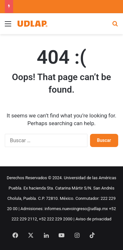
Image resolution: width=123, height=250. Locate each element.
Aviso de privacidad (93, 219)
